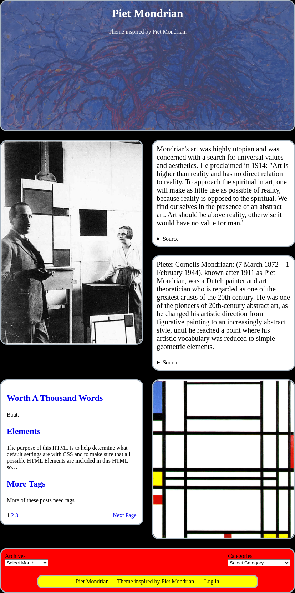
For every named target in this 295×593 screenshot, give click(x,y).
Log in (211, 581)
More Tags (26, 483)
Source (170, 239)
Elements (24, 431)
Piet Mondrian (147, 13)
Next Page (124, 515)
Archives (15, 556)
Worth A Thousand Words (55, 398)
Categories (240, 556)
